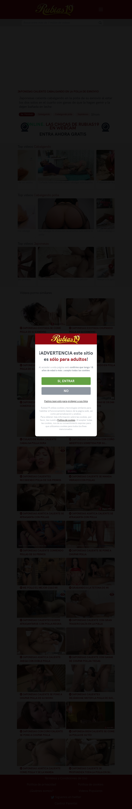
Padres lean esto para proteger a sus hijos (66, 401)
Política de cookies (66, 420)
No (66, 391)
